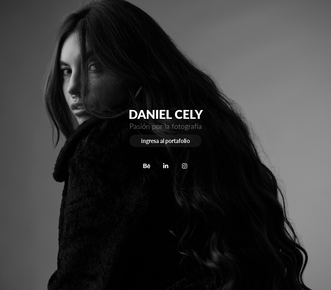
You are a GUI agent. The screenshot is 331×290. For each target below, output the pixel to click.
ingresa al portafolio (165, 141)
